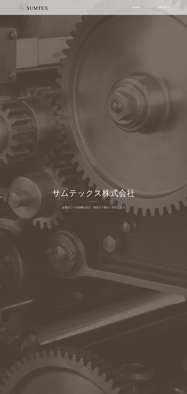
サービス (149, 7)
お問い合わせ (163, 7)
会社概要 (136, 7)
